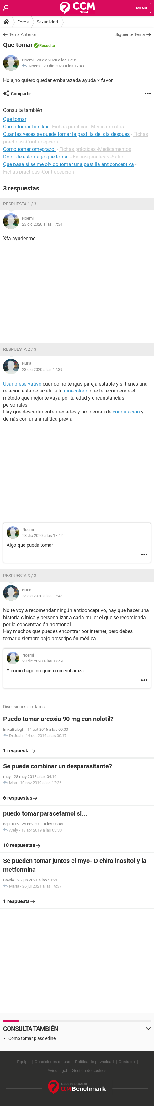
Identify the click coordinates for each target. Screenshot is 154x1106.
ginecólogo (76, 391)
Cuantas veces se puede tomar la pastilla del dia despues (66, 134)
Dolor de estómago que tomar (36, 157)
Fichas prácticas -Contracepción (38, 172)
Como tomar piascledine (32, 1038)
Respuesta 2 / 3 (19, 349)
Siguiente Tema (130, 34)
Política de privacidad (94, 1061)
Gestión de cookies (89, 1070)
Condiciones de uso (52, 1061)
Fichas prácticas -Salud (99, 157)
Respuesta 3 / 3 (19, 575)
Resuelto (47, 45)
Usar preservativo (22, 384)
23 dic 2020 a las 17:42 (42, 535)
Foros (23, 21)
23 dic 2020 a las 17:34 (42, 224)
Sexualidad (47, 21)
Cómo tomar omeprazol (29, 149)
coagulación (126, 412)
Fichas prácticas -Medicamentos (88, 127)
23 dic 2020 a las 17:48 (42, 596)
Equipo (23, 1061)
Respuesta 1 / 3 (19, 203)
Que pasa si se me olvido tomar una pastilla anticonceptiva (68, 164)
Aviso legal (57, 1070)
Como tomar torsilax (25, 127)
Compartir (21, 93)
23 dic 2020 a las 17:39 (42, 369)
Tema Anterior (22, 34)
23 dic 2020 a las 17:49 (64, 66)
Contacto (127, 1061)
